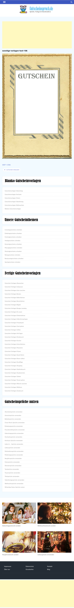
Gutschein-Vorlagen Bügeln (13, 305)
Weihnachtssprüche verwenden (14, 483)
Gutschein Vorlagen (12, 169)
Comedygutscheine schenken (13, 230)
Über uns (7, 569)
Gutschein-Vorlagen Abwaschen (14, 283)
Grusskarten (29, 569)
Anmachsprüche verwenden (13, 415)
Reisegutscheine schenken (12, 255)
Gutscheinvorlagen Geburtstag (14, 191)
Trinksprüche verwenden (12, 476)
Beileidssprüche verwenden (13, 419)
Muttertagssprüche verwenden (14, 455)
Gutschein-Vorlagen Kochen (13, 340)
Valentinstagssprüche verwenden (14, 480)
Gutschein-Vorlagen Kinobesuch (14, 337)
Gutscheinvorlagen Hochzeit (13, 194)
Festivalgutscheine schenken (13, 237)
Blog (48, 569)
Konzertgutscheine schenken (13, 244)
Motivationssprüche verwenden (14, 451)
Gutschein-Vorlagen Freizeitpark (14, 322)
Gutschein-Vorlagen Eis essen (13, 312)
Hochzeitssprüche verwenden (13, 437)
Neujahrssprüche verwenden (13, 458)
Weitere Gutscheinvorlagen (13, 209)
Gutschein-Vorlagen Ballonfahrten (15, 297)
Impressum (7, 566)
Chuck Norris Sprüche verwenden (15, 422)
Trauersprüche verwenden (12, 473)
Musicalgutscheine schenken (13, 251)
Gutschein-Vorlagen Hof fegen (14, 333)
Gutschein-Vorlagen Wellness (13, 387)
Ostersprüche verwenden (12, 462)
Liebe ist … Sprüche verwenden (14, 444)
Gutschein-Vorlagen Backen (13, 294)
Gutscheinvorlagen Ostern (12, 198)
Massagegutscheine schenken (13, 248)
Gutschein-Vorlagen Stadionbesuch (15, 369)
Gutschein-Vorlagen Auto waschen (15, 290)
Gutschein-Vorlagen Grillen (13, 330)
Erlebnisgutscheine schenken (13, 233)
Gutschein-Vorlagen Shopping (13, 365)
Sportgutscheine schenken (12, 262)
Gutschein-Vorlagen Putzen (13, 351)
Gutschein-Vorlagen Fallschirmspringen (16, 319)
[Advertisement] (37, 34)
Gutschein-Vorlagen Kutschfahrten (15, 344)
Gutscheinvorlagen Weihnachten (14, 205)
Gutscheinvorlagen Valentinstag (14, 201)
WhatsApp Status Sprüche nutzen (15, 487)
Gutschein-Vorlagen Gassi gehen (14, 326)
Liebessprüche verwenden (12, 447)
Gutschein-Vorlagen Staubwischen (15, 373)
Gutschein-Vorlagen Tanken (13, 376)
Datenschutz (30, 566)
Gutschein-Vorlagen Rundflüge (14, 362)
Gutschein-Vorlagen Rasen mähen (15, 358)
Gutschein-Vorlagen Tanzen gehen (15, 380)
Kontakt (49, 566)
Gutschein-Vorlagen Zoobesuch (14, 391)
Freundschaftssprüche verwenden (15, 430)
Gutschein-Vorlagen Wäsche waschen (16, 383)
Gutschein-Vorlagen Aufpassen (14, 287)
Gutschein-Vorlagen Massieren (14, 348)
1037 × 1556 (6, 165)
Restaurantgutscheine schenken (14, 258)
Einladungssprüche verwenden (14, 426)
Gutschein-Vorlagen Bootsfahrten (14, 301)
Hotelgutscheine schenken (12, 240)
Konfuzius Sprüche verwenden (14, 440)
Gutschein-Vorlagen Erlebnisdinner (15, 315)
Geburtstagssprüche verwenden (14, 433)
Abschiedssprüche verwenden (13, 412)
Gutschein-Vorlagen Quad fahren (14, 355)
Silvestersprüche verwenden (13, 465)
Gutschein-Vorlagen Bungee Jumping (15, 308)
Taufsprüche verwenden (12, 469)
